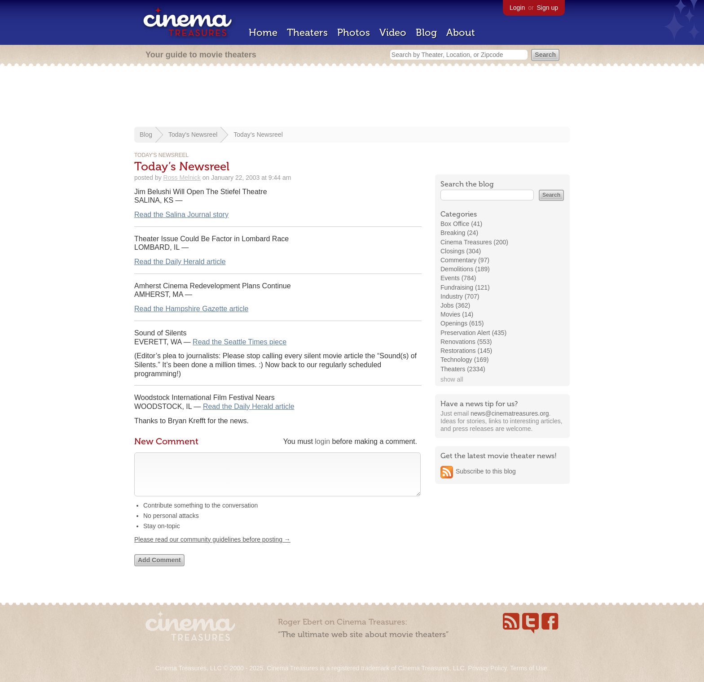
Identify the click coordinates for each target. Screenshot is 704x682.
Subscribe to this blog (486, 471)
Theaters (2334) (462, 369)
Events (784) (458, 278)
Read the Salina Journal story (181, 214)
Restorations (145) (466, 350)
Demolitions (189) (465, 269)
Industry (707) (459, 296)
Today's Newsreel (192, 134)
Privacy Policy (487, 668)
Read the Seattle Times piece (239, 342)
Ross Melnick (182, 177)
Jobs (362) (455, 305)
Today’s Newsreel (257, 134)
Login (517, 7)
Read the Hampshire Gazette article (191, 309)
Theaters (307, 32)
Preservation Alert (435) (473, 332)
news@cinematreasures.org (510, 413)
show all (451, 379)
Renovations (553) (466, 341)
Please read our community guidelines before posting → (212, 548)
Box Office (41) (461, 223)
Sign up (547, 7)
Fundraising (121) (465, 287)
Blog (426, 32)
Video (392, 32)
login (322, 441)
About (460, 32)
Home (263, 32)
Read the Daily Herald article (180, 261)
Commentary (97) (464, 260)
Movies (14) (456, 314)
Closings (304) (460, 251)
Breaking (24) (459, 232)
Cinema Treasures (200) (474, 242)
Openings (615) (462, 323)
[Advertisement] (352, 97)
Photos (353, 32)
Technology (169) (464, 359)
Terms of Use (528, 668)
